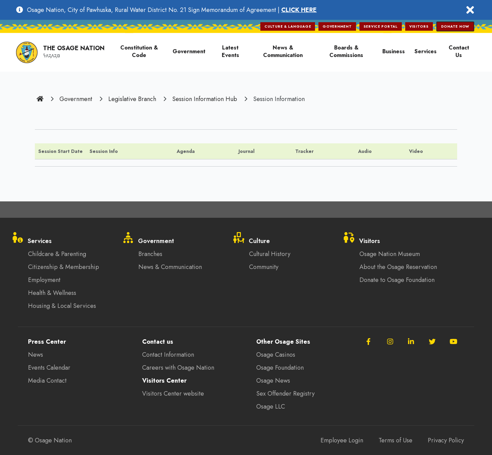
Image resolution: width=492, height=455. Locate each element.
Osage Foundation (280, 367)
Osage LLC (270, 406)
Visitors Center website (173, 393)
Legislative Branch (132, 99)
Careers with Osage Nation (178, 367)
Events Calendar (49, 367)
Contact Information (168, 354)
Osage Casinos (275, 354)
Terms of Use (395, 440)
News (35, 354)
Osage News (273, 380)
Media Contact (47, 380)
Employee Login (341, 440)
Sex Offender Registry (285, 393)
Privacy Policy (446, 440)
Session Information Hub (204, 99)
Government (75, 99)
